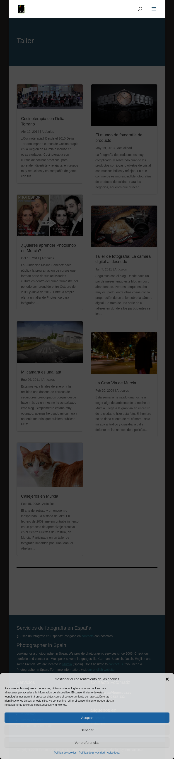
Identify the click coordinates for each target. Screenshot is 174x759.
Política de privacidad (92, 752)
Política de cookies (65, 752)
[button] (167, 679)
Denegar (87, 730)
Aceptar (87, 718)
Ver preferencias (87, 742)
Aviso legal (113, 752)
